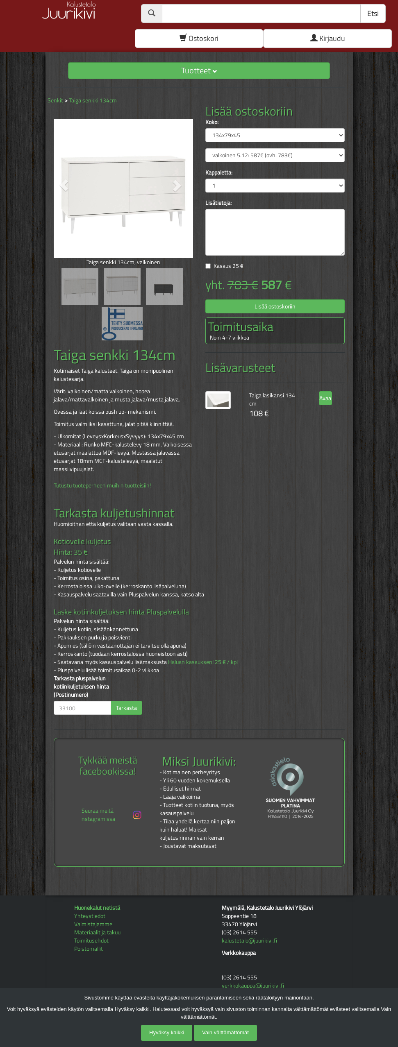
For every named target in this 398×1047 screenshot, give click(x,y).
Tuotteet (199, 70)
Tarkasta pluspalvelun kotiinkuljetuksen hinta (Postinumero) (81, 686)
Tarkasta (126, 707)
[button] (64, 185)
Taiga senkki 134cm (93, 100)
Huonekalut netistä (97, 907)
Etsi (373, 13)
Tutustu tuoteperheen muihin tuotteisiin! (102, 485)
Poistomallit (88, 948)
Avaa (325, 398)
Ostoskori (199, 38)
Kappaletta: (218, 172)
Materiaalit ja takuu (97, 932)
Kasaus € (228, 265)
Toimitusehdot (91, 940)
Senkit (55, 100)
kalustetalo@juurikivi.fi (249, 940)
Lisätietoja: (218, 203)
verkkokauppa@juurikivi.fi (253, 985)
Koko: (211, 122)
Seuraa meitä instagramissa (111, 814)
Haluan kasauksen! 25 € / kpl (203, 661)
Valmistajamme (93, 924)
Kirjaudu (327, 38)
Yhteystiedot (89, 915)
